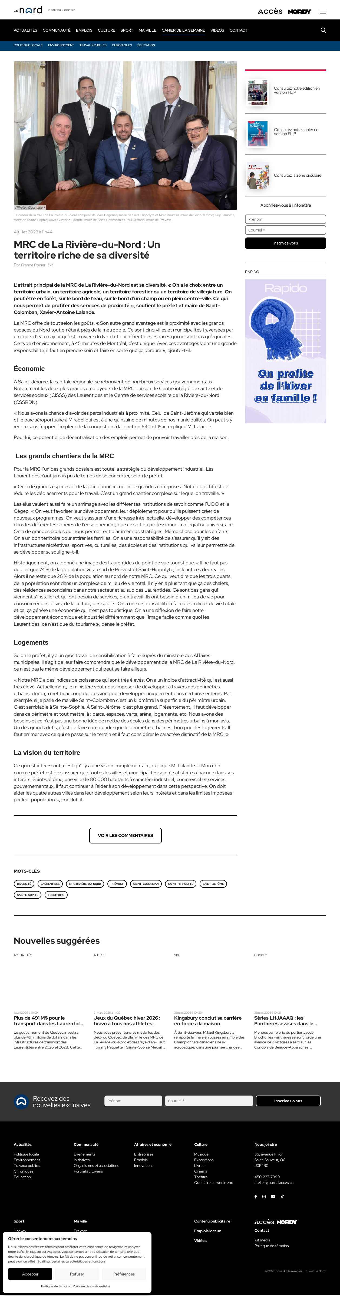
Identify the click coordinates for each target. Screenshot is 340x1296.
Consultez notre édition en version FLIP (297, 91)
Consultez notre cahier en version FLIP (296, 133)
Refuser (77, 1274)
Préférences (124, 1274)
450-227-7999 (267, 1178)
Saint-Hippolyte (180, 885)
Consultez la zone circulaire (297, 176)
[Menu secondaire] (323, 13)
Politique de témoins (55, 1286)
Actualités (23, 956)
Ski (176, 956)
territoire (56, 896)
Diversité (24, 885)
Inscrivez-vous (285, 244)
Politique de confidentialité (91, 1286)
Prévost (117, 885)
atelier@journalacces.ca (274, 1183)
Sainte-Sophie (27, 896)
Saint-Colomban (146, 885)
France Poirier (34, 266)
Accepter (30, 1274)
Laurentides (50, 885)
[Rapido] (285, 348)
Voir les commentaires (125, 837)
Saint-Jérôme (213, 885)
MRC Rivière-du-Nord (85, 885)
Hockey (260, 956)
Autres (99, 956)
